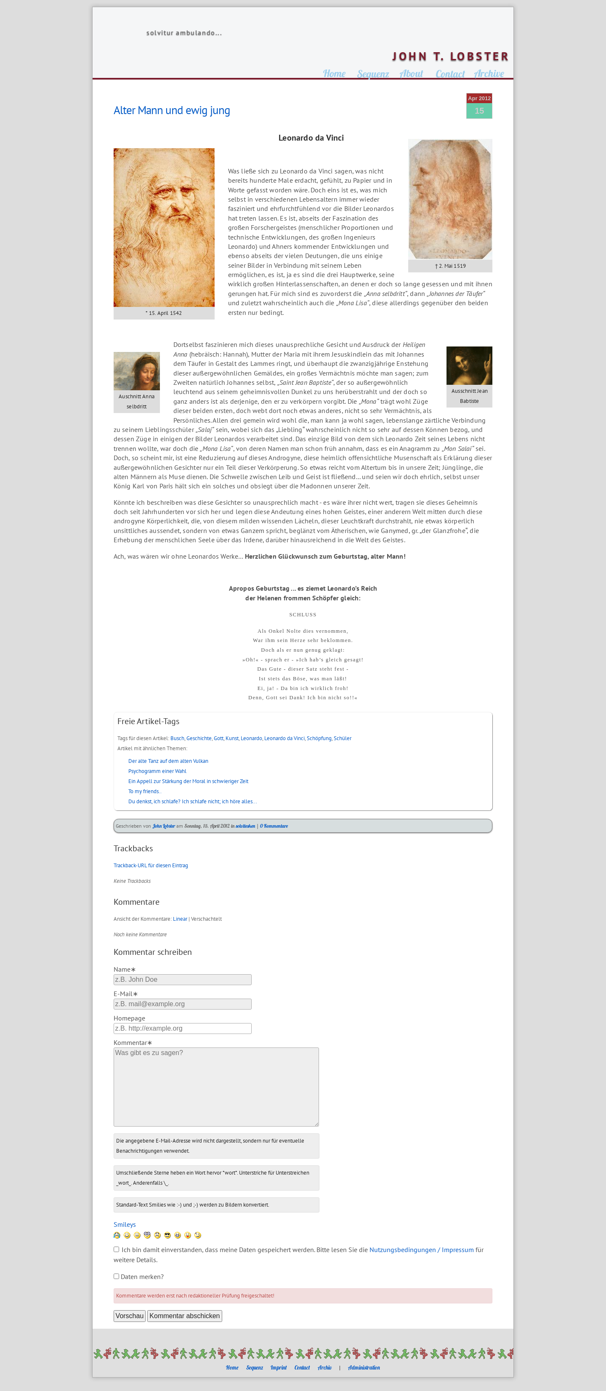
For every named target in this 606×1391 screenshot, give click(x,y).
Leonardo (251, 738)
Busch (177, 738)
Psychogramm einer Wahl (157, 771)
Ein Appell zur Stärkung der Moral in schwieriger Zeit (188, 781)
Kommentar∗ (133, 1042)
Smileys (125, 1224)
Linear (180, 918)
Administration (364, 1367)
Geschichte (199, 738)
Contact (302, 1367)
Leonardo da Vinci (284, 738)
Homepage (129, 1018)
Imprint (279, 1367)
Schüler (342, 738)
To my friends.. (145, 791)
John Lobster (163, 826)
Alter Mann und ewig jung (172, 109)
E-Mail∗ (126, 993)
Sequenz (254, 1367)
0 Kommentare (274, 826)
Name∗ (125, 969)
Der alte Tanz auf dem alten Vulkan (168, 761)
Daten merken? (142, 1276)
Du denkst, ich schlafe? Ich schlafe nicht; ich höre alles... (192, 801)
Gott (218, 738)
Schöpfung (319, 738)
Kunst (232, 738)
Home (232, 1367)
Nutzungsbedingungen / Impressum (421, 1249)
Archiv (325, 1367)
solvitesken (245, 826)
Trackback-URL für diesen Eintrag (151, 865)
